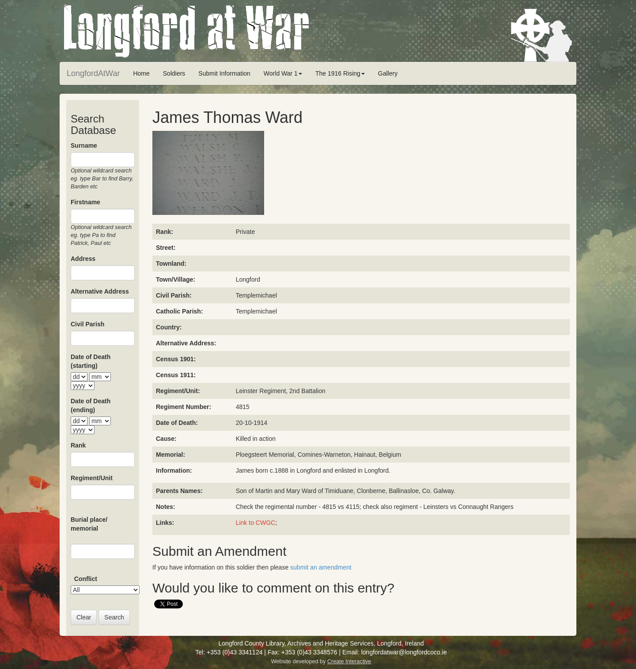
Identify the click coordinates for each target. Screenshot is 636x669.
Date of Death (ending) (90, 405)
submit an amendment (321, 567)
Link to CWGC (255, 522)
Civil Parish (87, 324)
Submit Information (224, 73)
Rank (78, 445)
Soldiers (174, 73)
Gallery (388, 73)
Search (114, 617)
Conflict (85, 578)
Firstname (85, 202)
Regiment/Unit (92, 478)
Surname (84, 145)
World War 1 (283, 73)
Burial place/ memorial (89, 524)
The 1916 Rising (340, 73)
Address (83, 258)
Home (141, 73)
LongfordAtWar (93, 73)
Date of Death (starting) (90, 361)
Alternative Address (100, 291)
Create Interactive (349, 661)
